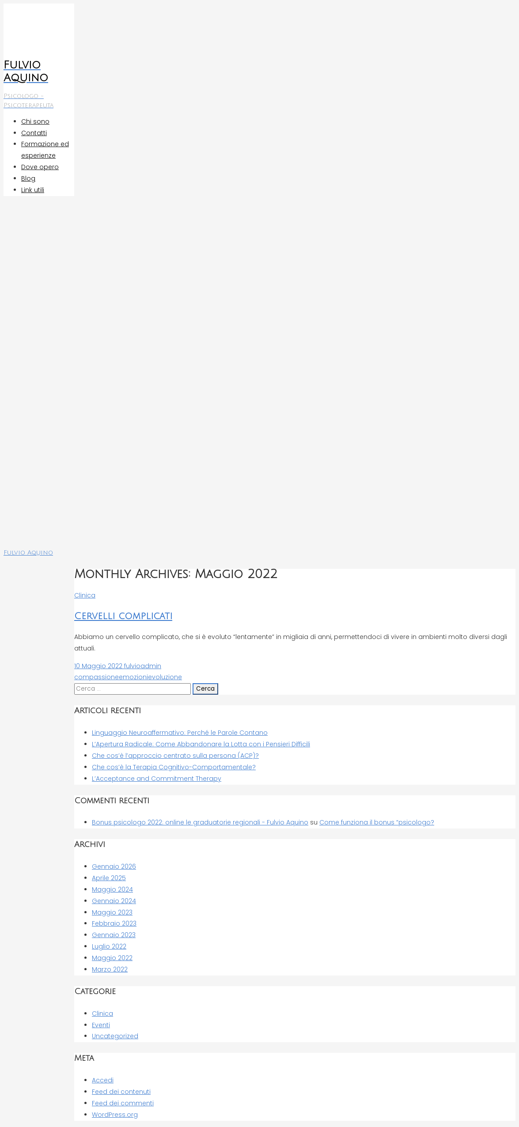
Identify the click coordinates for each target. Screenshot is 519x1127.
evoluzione (165, 677)
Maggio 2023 (112, 912)
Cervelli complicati (123, 616)
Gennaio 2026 (114, 866)
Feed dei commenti (123, 1103)
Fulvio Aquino (28, 552)
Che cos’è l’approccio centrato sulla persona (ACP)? (175, 755)
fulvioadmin (141, 666)
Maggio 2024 (112, 889)
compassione (96, 677)
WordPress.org (115, 1114)
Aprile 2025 (109, 878)
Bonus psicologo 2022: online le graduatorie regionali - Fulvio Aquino (200, 822)
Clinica (84, 595)
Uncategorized (115, 1036)
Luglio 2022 (109, 946)
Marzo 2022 (110, 969)
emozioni (133, 677)
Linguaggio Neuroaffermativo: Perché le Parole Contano (180, 732)
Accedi (103, 1080)
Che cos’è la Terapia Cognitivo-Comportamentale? (174, 767)
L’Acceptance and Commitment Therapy (156, 778)
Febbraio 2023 (114, 923)
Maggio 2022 (112, 957)
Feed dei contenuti (121, 1091)
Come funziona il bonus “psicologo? (376, 822)
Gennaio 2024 (114, 900)
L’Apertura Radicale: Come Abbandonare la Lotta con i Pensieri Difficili (201, 744)
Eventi (101, 1025)
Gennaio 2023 (114, 934)
